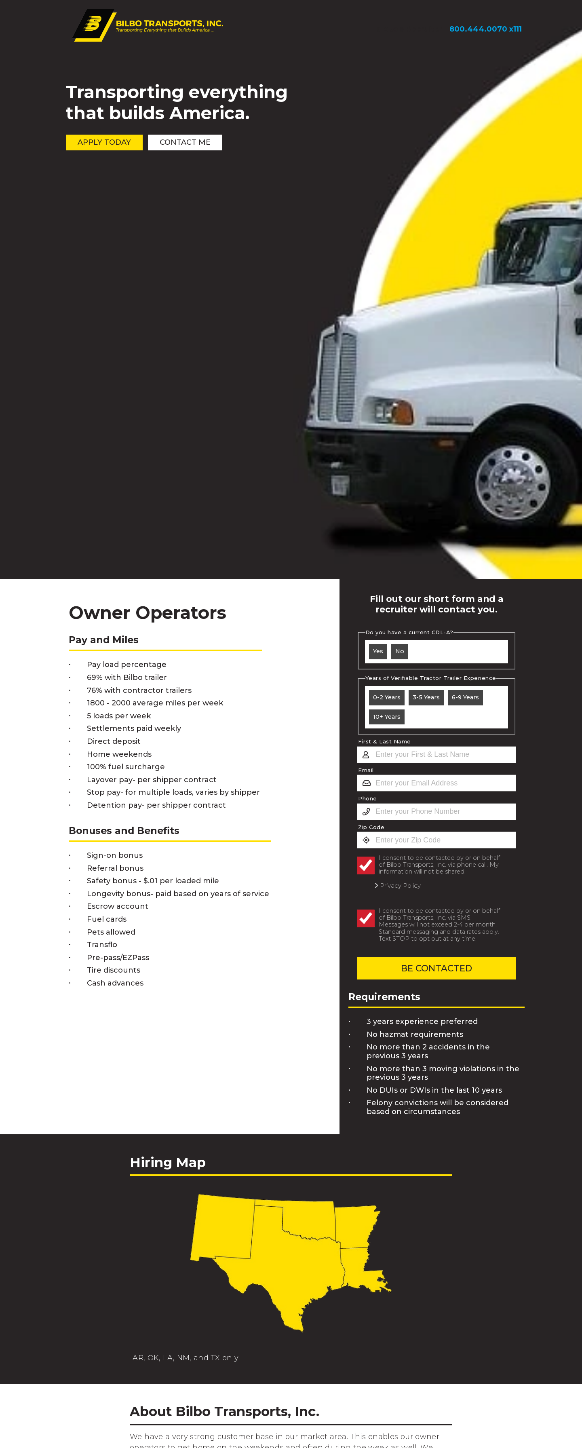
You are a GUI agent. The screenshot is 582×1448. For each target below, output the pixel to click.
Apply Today (105, 142)
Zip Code (371, 827)
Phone (367, 799)
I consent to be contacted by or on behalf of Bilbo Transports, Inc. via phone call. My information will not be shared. (439, 865)
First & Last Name (384, 742)
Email (366, 770)
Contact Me (187, 142)
